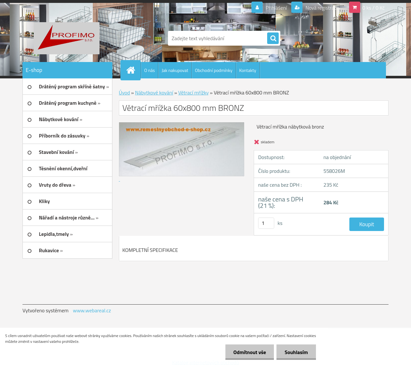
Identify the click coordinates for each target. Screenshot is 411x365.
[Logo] (66, 38)
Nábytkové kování (154, 92)
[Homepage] (133, 70)
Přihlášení (276, 8)
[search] (273, 38)
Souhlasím (296, 352)
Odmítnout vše (249, 352)
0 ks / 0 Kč (373, 8)
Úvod (124, 92)
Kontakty (247, 70)
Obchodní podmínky (213, 70)
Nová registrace (321, 8)
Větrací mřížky (193, 92)
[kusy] (266, 223)
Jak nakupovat (175, 70)
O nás (149, 70)
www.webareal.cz (92, 310)
